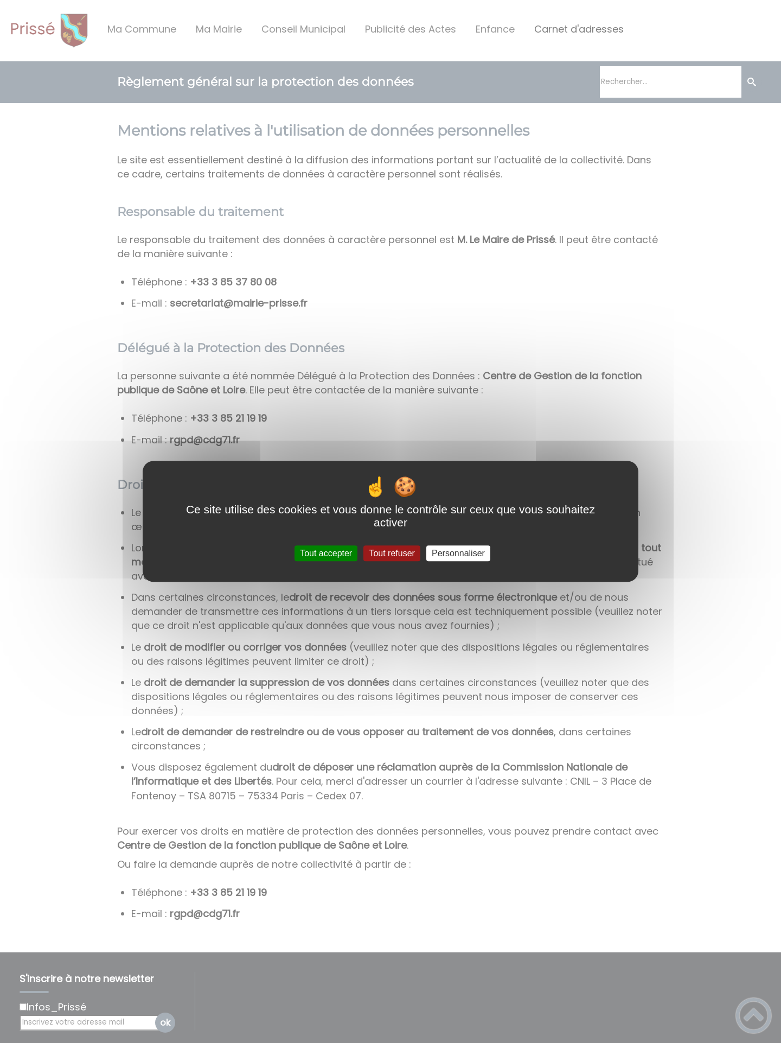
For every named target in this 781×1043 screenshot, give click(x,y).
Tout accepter (326, 553)
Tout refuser (391, 553)
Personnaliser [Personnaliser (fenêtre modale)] (458, 553)
